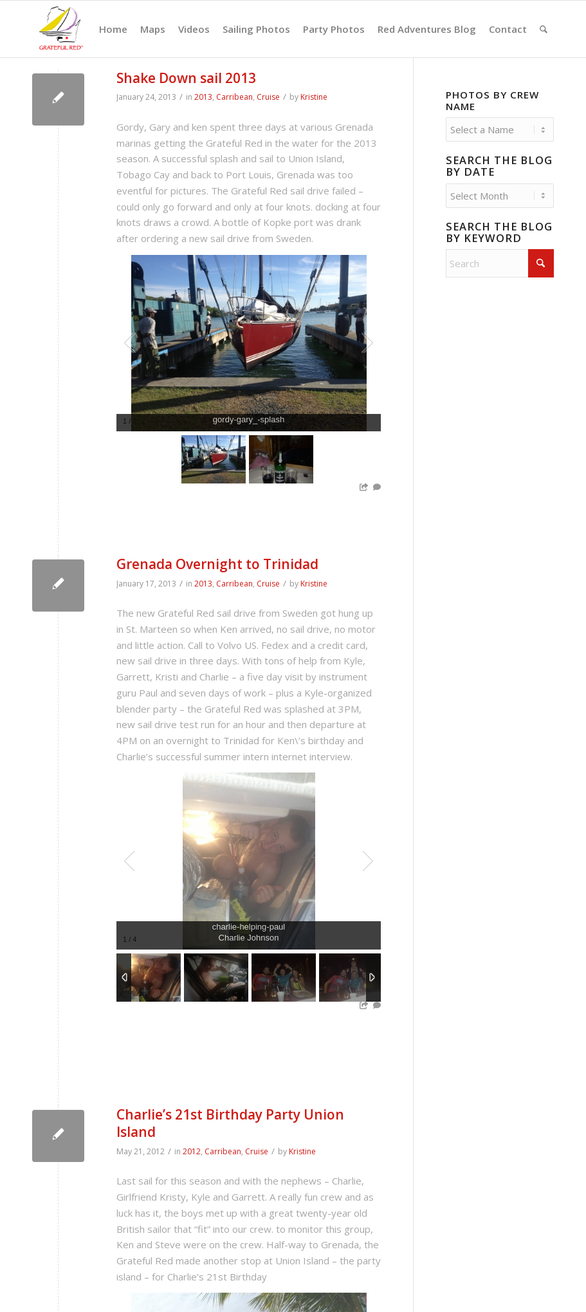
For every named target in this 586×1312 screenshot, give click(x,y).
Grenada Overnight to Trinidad (217, 564)
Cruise (268, 96)
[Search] (543, 29)
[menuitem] (113, 29)
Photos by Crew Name (492, 100)
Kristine (313, 96)
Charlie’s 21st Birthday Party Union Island (230, 1123)
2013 (203, 96)
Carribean (234, 96)
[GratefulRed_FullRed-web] (60, 29)
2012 (192, 1151)
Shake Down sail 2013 (186, 78)
